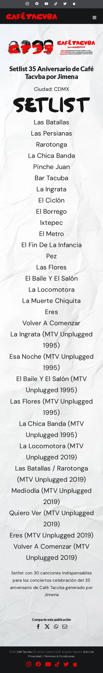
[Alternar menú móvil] (95, 17)
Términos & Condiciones (59, 656)
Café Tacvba (24, 652)
